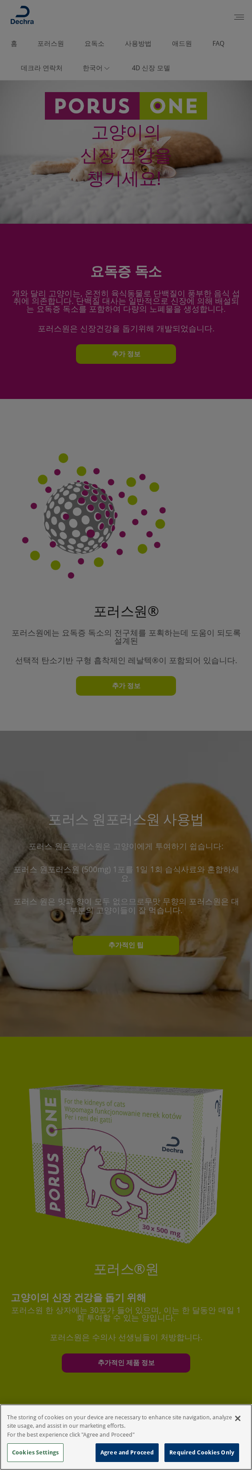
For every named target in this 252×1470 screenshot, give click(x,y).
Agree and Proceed (127, 1452)
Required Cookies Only (201, 1452)
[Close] (238, 1418)
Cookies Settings (35, 1452)
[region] (126, 1437)
